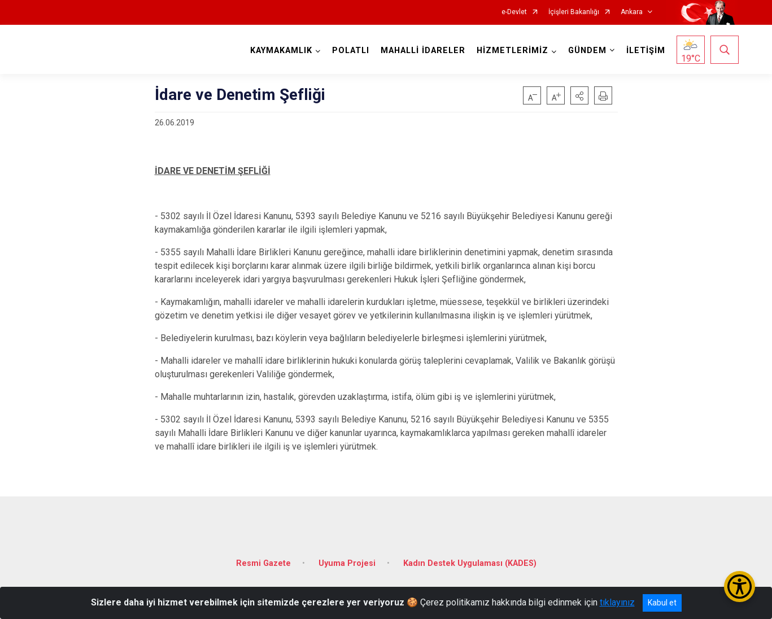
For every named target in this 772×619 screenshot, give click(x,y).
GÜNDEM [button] (586, 50)
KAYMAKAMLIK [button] (280, 50)
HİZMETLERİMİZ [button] (511, 50)
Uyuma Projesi (347, 560)
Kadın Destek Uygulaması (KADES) (470, 560)
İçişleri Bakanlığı (573, 12)
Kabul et (662, 602)
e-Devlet (514, 12)
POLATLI (349, 50)
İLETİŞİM (644, 50)
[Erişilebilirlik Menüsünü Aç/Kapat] (739, 586)
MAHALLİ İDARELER (422, 50)
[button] (579, 95)
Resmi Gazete (263, 560)
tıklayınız (617, 602)
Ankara (632, 12)
